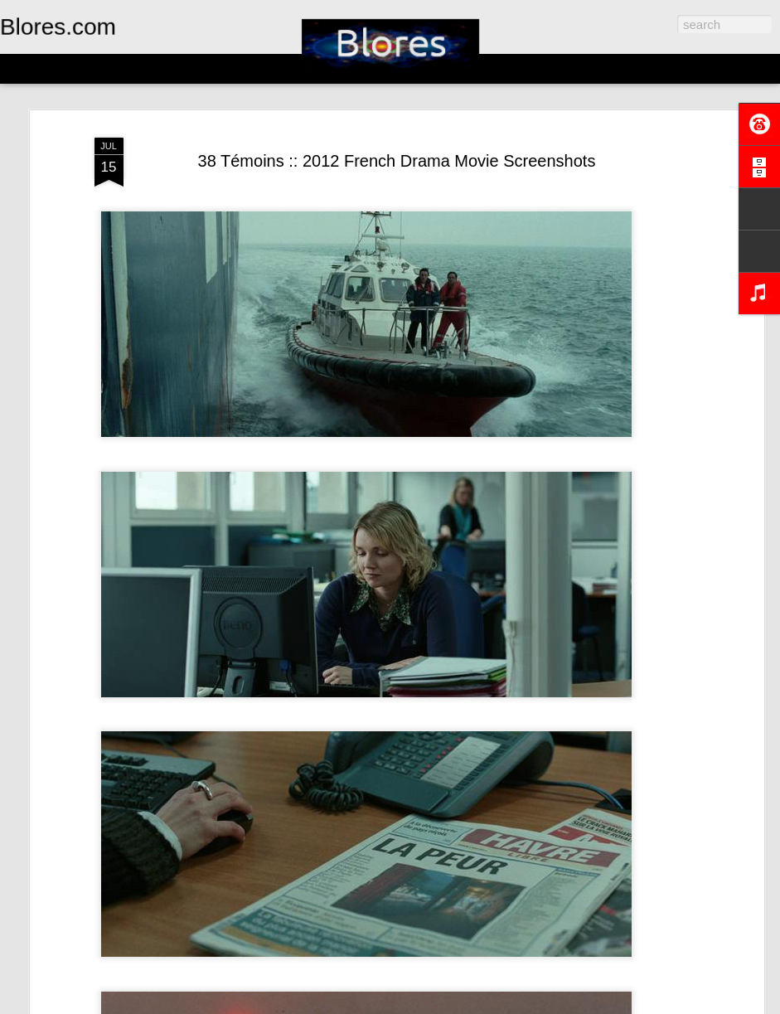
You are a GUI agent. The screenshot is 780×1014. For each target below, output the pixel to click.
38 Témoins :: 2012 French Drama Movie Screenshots (397, 161)
